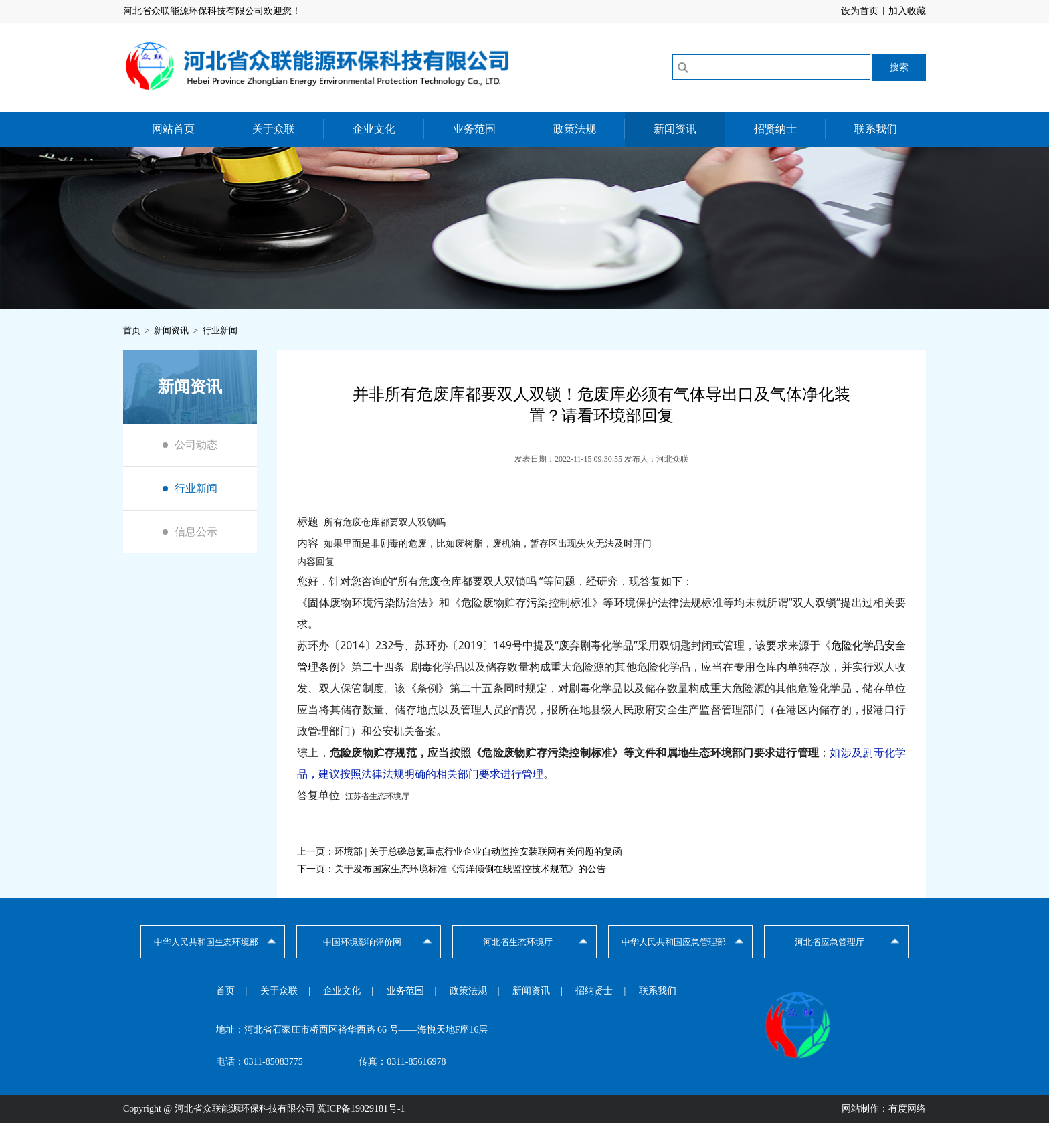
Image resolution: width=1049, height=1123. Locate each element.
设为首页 (859, 11)
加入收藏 (907, 11)
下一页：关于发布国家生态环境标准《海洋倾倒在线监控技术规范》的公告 (451, 869)
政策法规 (574, 129)
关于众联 (273, 129)
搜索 (899, 67)
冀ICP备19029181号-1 (361, 1109)
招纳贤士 (594, 991)
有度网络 (907, 1109)
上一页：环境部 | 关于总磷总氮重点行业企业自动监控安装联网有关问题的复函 (459, 852)
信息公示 (196, 531)
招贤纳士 (775, 129)
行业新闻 (196, 488)
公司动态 (196, 444)
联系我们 (875, 129)
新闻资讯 (675, 129)
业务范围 (474, 129)
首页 (225, 991)
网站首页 (173, 129)
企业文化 (374, 129)
